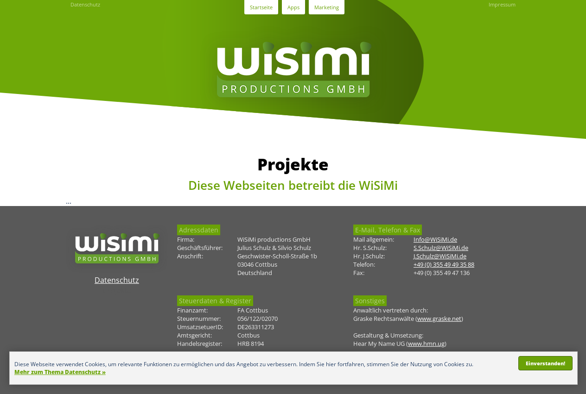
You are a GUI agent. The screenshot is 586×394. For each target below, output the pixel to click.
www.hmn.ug (426, 343)
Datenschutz (85, 4)
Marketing (326, 7)
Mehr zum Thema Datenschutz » (60, 372)
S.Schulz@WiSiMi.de (441, 248)
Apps (293, 7)
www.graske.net (439, 318)
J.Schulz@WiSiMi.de (440, 256)
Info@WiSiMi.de (435, 239)
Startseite (261, 7)
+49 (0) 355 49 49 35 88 (444, 264)
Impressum (502, 4)
